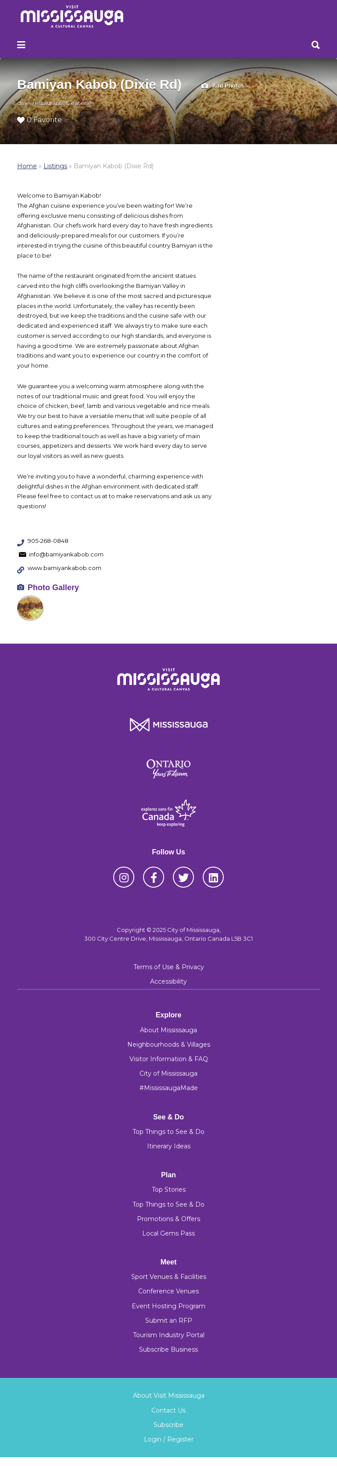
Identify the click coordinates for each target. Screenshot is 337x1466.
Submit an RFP (168, 1320)
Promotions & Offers (168, 1219)
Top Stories (169, 1189)
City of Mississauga (168, 1073)
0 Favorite (39, 120)
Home (27, 166)
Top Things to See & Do (168, 1132)
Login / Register (169, 1439)
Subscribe (168, 1425)
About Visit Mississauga (168, 1395)
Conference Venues (168, 1291)
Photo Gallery (53, 587)
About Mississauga (168, 1030)
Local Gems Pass (168, 1233)
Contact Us (168, 1410)
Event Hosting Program (168, 1306)
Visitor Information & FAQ (168, 1059)
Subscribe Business (168, 1349)
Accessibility (168, 981)
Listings (55, 166)
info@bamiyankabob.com (66, 554)
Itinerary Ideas (168, 1146)
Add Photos (222, 86)
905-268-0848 (48, 540)
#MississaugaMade (169, 1088)
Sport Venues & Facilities (168, 1277)
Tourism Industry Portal (168, 1335)
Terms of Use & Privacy (168, 967)
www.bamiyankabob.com (64, 567)
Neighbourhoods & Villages (168, 1044)
